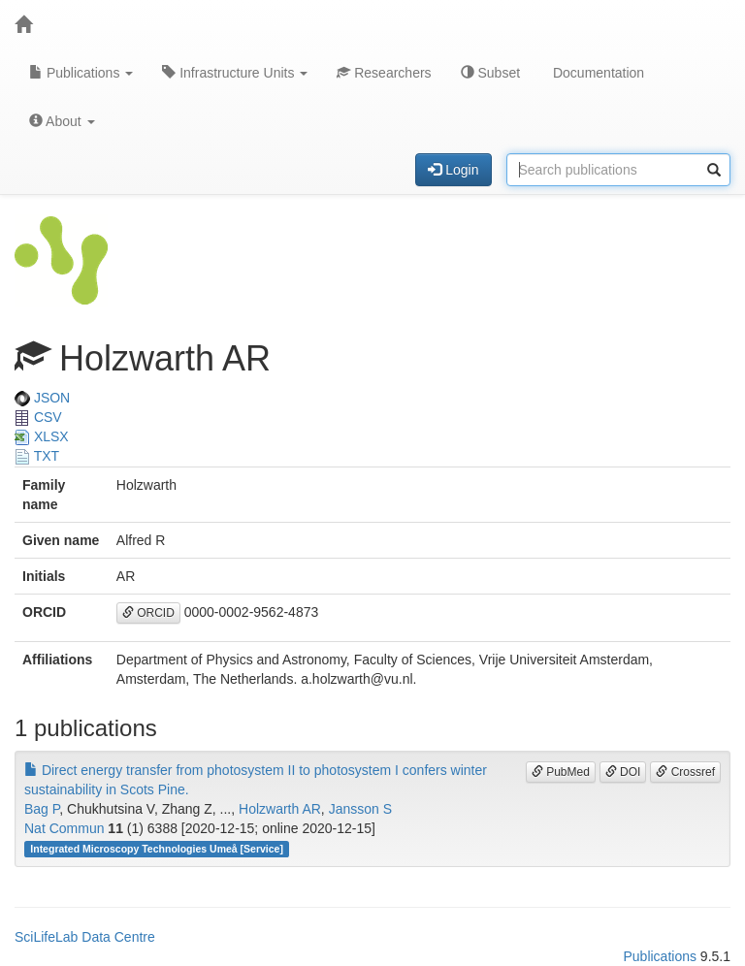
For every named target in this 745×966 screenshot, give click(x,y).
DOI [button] (623, 772)
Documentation (596, 72)
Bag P (41, 809)
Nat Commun (64, 828)
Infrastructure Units (235, 72)
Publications (81, 72)
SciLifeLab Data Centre (85, 937)
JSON (42, 397)
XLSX (42, 436)
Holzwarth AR (280, 809)
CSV (38, 417)
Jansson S (360, 809)
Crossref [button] (685, 772)
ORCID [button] (148, 613)
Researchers (384, 72)
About (62, 121)
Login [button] (453, 169)
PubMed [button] (561, 772)
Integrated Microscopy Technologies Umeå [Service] (156, 848)
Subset (490, 72)
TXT (37, 456)
